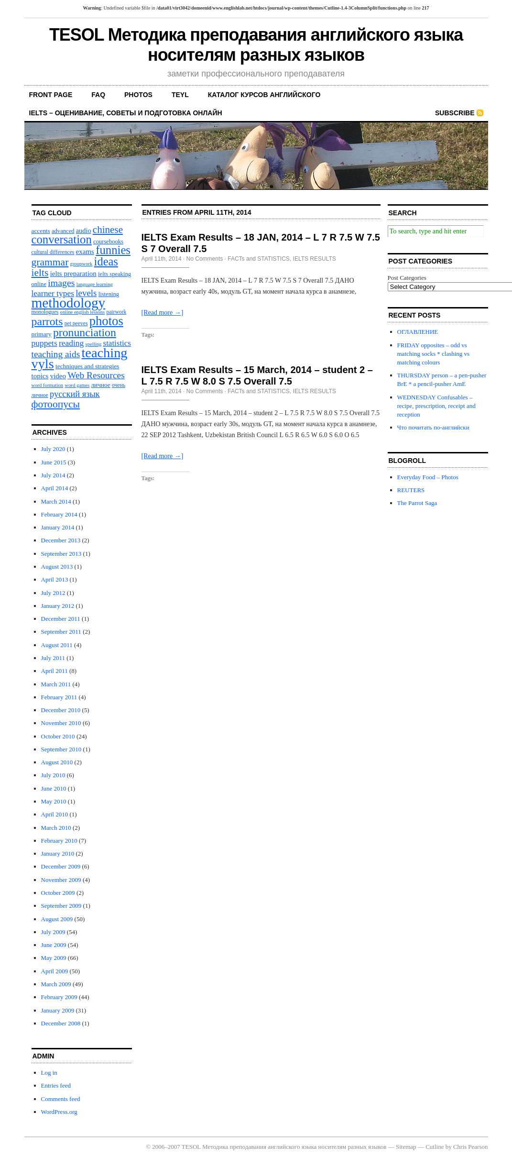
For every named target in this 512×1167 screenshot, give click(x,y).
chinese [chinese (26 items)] (108, 229)
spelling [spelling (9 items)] (94, 344)
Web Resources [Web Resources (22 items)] (96, 375)
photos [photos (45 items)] (106, 321)
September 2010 (61, 749)
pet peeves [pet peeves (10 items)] (76, 323)
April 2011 (54, 670)
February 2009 (59, 997)
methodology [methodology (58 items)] (69, 302)
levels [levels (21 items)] (86, 293)
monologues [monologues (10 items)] (45, 312)
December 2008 (61, 1023)
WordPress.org (59, 1111)
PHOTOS (138, 95)
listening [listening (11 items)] (108, 294)
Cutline (434, 1146)
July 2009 (53, 932)
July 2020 (53, 448)
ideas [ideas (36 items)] (106, 261)
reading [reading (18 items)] (71, 343)
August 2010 (57, 762)
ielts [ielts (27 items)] (40, 272)
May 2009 (53, 957)
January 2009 (58, 1010)
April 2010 (54, 814)
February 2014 (59, 514)
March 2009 (56, 984)
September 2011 (61, 631)
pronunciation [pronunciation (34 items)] (84, 332)
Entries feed (56, 1085)
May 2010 (53, 801)
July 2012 (53, 592)
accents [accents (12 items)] (41, 230)
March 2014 (56, 501)
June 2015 (53, 462)
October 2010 (58, 736)
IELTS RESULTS (314, 258)
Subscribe (454, 113)
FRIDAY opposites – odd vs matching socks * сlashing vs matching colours (433, 353)
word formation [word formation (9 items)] (48, 385)
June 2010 (53, 788)
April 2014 (54, 488)
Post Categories (407, 277)
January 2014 (58, 527)
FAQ (98, 95)
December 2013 (61, 540)
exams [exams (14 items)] (85, 251)
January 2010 (58, 853)
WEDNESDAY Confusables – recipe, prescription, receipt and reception (436, 406)
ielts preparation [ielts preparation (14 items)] (73, 273)
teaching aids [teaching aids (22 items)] (56, 354)
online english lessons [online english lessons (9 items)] (82, 312)
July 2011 (53, 657)
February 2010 (59, 840)
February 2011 (59, 697)
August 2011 (57, 645)
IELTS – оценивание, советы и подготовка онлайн (125, 113)
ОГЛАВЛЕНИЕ (417, 331)
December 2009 (61, 866)
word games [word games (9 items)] (77, 385)
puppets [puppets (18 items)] (44, 343)
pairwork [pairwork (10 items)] (116, 312)
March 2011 (56, 684)
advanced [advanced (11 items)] (63, 231)
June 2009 (53, 944)
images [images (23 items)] (61, 282)
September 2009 (61, 905)
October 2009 (58, 892)
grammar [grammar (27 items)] (50, 262)
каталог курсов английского (264, 95)
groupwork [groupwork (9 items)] (81, 263)
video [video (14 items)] (58, 376)
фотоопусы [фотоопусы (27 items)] (56, 404)
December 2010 (61, 710)
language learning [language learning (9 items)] (94, 284)
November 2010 (61, 723)
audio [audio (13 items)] (83, 230)
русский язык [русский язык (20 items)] (75, 394)
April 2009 (54, 971)
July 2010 (53, 775)
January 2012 (58, 605)
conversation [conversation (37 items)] (62, 239)
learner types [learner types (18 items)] (53, 293)
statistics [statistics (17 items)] (117, 343)
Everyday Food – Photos (427, 477)
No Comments (204, 258)
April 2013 (54, 579)
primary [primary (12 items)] (42, 334)
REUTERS (411, 490)
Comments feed (60, 1098)
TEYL (180, 95)
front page (51, 95)
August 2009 (57, 919)
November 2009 (61, 879)
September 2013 (61, 553)
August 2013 (57, 566)
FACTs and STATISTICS (259, 258)
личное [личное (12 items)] (100, 384)
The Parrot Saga (417, 502)
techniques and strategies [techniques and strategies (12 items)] (87, 366)
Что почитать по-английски (433, 427)
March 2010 (56, 827)
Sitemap (406, 1146)
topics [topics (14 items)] (40, 376)
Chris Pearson (470, 1146)
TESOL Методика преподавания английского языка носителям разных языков (256, 45)
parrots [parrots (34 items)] (47, 321)
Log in (49, 1072)
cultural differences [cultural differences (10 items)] (53, 252)
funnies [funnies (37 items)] (113, 249)
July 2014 (53, 475)
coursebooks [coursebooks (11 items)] (108, 241)
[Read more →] (163, 312)
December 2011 (60, 618)
